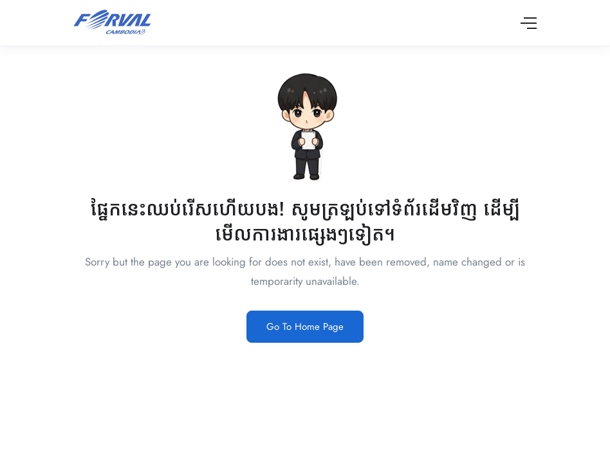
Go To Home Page (305, 327)
